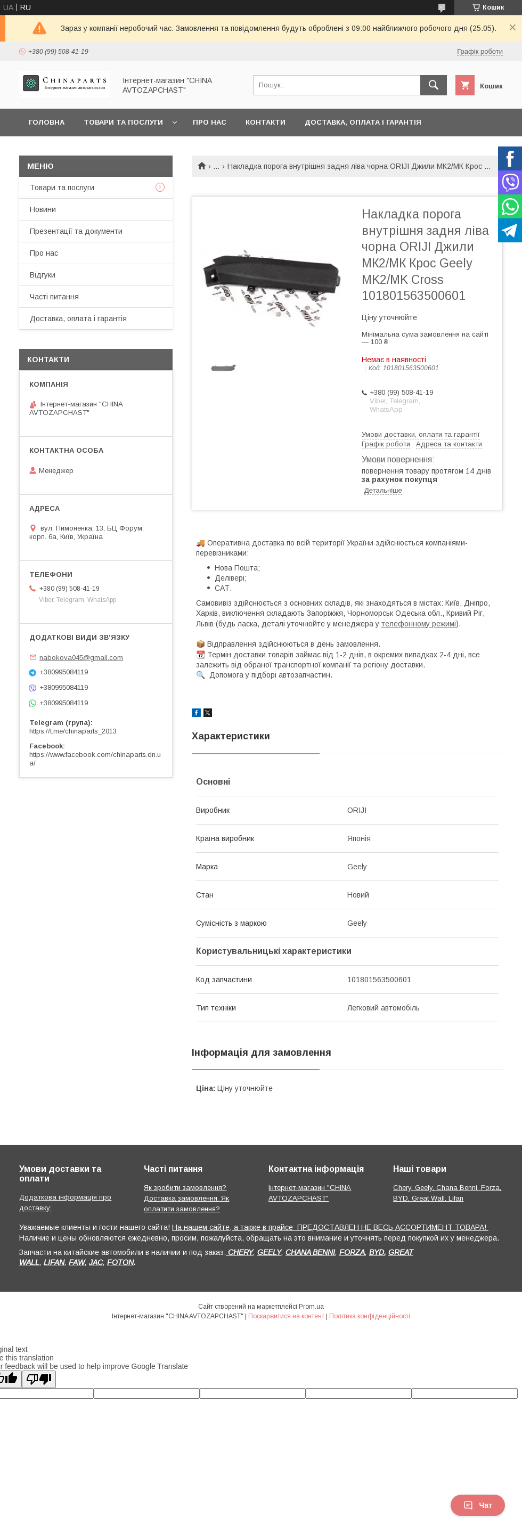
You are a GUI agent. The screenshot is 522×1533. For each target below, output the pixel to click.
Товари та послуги (123, 122)
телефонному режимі (418, 623)
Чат (477, 1505)
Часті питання (54, 296)
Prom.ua (311, 1306)
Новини (43, 209)
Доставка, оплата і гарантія (363, 122)
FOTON (120, 1262)
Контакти (266, 122)
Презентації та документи (76, 231)
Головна (46, 122)
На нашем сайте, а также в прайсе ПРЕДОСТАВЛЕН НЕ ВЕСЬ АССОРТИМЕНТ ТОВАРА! (330, 1227)
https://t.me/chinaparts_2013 (73, 731)
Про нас (209, 122)
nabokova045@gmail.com (81, 657)
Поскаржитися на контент (286, 1316)
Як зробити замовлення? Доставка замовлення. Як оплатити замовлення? (186, 1198)
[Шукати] (433, 85)
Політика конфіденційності (369, 1316)
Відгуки (42, 275)
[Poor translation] (39, 1379)
